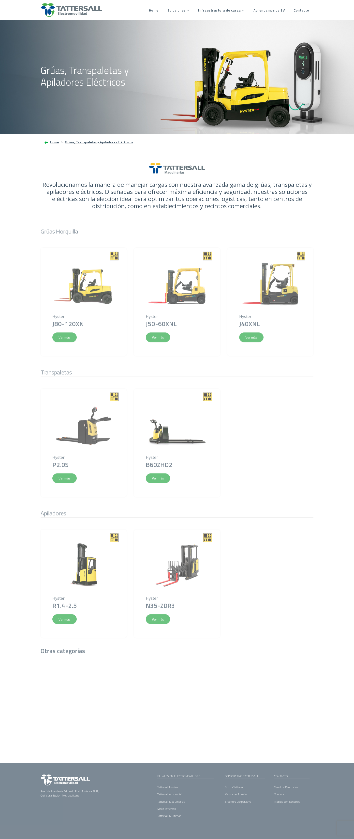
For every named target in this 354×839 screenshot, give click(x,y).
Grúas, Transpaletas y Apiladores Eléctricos (99, 142)
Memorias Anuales (236, 794)
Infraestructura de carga (219, 10)
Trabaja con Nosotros (287, 801)
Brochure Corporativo (238, 801)
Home (154, 10)
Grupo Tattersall (234, 787)
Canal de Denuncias (286, 787)
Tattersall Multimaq (169, 816)
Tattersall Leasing (167, 787)
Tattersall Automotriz (170, 794)
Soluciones (176, 10)
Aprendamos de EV (269, 10)
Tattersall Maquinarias (171, 801)
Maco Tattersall (166, 809)
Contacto (301, 10)
